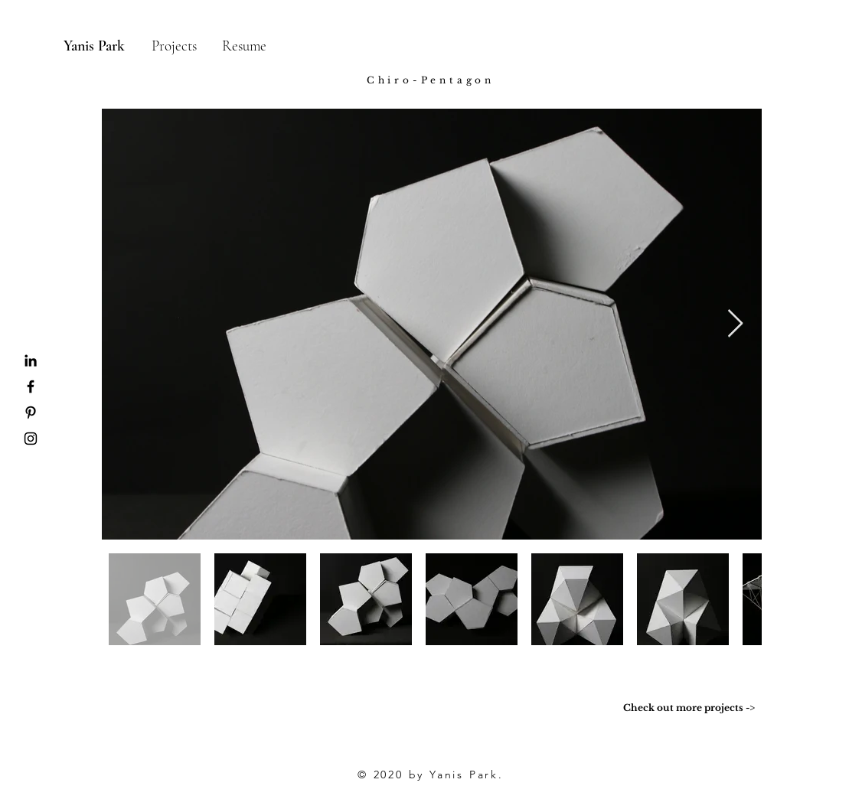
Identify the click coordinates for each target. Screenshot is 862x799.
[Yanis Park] (94, 46)
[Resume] (244, 46)
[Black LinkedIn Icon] (30, 360)
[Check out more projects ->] (689, 708)
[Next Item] (735, 324)
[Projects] (174, 46)
